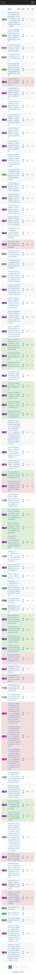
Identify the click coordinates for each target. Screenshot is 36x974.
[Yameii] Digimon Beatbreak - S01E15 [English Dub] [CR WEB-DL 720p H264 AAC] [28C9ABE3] (14, 198)
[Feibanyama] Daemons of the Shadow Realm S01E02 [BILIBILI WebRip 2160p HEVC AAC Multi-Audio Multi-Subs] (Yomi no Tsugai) (14, 791)
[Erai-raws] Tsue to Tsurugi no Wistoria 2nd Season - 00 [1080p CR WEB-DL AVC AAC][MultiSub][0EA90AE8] (14, 542)
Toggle (22, 972)
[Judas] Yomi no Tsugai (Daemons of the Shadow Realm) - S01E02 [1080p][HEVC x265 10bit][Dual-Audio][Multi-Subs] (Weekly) (14, 897)
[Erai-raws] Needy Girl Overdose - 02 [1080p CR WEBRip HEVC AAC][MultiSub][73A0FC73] (14, 619)
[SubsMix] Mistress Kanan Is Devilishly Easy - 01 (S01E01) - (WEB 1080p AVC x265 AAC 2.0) (14, 464)
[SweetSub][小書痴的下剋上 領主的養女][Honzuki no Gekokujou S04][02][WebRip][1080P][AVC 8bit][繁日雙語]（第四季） (14, 35)
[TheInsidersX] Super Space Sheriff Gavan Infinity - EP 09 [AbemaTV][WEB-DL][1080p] (14, 264)
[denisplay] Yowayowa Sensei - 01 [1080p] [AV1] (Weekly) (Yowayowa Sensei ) (14, 658)
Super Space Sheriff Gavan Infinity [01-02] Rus (14, 920)
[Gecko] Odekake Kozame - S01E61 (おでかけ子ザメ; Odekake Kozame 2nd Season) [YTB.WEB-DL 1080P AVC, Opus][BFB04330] (14, 500)
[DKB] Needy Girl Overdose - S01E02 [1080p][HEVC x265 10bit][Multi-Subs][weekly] (14, 884)
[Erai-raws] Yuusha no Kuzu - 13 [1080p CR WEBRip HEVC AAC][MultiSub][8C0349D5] (14, 804)
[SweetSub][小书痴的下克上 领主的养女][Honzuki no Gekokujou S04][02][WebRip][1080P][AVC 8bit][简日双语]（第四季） (14, 69)
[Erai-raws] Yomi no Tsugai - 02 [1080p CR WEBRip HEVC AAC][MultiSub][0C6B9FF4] (14, 816)
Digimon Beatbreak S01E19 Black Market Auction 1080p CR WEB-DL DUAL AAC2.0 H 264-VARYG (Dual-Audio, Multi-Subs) (14, 317)
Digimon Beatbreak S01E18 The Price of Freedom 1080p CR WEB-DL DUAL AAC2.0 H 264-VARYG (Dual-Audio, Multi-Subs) (14, 160)
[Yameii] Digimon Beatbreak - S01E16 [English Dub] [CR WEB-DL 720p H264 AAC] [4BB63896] (14, 186)
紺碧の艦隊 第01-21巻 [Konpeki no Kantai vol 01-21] (14, 600)
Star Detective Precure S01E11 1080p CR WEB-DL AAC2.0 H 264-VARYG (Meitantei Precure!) (14, 375)
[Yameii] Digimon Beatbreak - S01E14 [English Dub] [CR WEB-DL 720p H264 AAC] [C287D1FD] (14, 209)
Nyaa (3, 2)
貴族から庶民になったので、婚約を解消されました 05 (13, 576)
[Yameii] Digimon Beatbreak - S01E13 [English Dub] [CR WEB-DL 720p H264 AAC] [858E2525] (13, 220)
